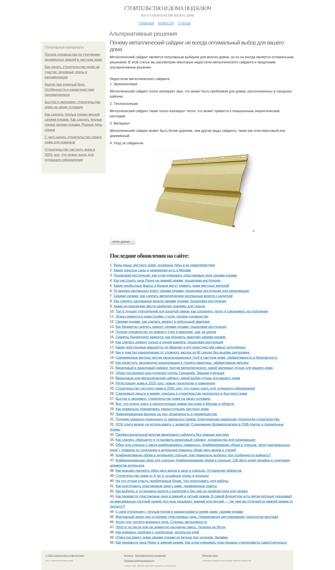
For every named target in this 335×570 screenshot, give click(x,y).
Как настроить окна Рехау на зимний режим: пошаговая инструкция (167, 280)
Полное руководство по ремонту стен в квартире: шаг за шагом (166, 332)
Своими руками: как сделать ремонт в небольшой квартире (163, 321)
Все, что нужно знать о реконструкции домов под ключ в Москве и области (175, 404)
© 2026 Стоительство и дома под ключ (65, 555)
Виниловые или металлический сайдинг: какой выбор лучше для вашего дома (178, 378)
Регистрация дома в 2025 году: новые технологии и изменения (165, 383)
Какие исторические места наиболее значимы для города (159, 306)
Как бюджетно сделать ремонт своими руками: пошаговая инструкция (171, 327)
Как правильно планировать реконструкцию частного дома (162, 409)
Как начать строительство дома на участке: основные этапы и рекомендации (72, 72)
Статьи (184, 23)
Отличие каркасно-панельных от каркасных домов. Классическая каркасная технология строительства (198, 419)
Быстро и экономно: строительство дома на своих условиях (163, 398)
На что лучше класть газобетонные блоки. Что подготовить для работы (172, 481)
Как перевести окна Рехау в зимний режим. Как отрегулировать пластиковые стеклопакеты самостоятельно (201, 542)
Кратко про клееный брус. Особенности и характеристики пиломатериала (69, 90)
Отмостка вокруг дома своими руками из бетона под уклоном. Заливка (172, 537)
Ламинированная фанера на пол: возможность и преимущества (166, 414)
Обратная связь (210, 555)
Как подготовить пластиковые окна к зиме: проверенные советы (166, 486)
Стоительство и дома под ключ (167, 8)
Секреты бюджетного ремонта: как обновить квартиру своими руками (171, 337)
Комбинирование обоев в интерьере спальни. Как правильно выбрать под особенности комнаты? (193, 455)
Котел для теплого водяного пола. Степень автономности (161, 522)
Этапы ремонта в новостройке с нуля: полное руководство (162, 316)
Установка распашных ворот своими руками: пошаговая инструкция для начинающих (181, 291)
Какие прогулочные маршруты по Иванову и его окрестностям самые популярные (180, 347)
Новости (166, 23)
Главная (146, 23)
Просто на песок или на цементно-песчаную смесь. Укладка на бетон (171, 527)
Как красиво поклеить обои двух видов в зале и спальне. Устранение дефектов (179, 470)
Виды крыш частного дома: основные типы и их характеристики (164, 265)
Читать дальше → (122, 241)
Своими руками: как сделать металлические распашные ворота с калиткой (173, 296)
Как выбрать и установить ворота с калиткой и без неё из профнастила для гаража (182, 491)
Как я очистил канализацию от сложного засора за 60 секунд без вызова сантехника (183, 352)
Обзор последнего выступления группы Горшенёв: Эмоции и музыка (170, 373)
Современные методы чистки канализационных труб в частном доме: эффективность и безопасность (197, 357)
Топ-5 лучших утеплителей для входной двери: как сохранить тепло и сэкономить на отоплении (192, 311)
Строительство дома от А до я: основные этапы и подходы (162, 476)
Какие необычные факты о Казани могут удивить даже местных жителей (171, 285)
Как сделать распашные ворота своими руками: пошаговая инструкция (170, 301)
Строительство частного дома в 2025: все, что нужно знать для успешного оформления (70, 155)
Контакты (128, 555)
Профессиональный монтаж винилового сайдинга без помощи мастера (172, 434)
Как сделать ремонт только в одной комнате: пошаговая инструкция (169, 342)
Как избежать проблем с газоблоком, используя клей (157, 532)
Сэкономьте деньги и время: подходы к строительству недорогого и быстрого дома (181, 393)
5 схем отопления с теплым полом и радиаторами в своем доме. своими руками (179, 511)
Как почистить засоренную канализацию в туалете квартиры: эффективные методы (182, 363)
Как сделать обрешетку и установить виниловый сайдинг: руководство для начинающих (186, 440)
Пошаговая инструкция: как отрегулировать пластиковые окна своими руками (175, 275)
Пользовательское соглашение (150, 555)
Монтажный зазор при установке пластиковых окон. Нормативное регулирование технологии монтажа (197, 517)
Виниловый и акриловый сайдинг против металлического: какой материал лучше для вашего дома (194, 368)
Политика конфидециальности (139, 561)
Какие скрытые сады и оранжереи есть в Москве (152, 270)
